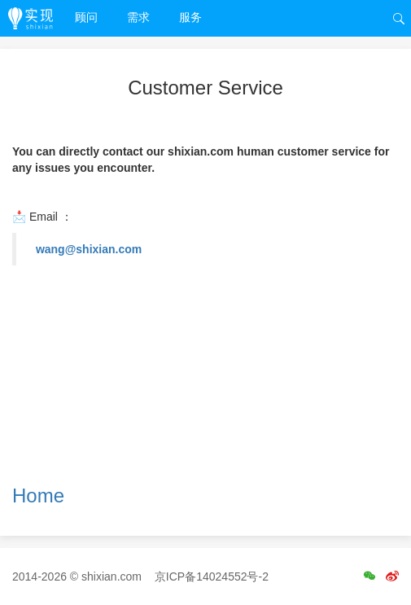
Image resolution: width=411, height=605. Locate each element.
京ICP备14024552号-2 (212, 576)
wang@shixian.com (89, 249)
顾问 (86, 17)
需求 (138, 17)
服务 (190, 17)
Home (38, 495)
